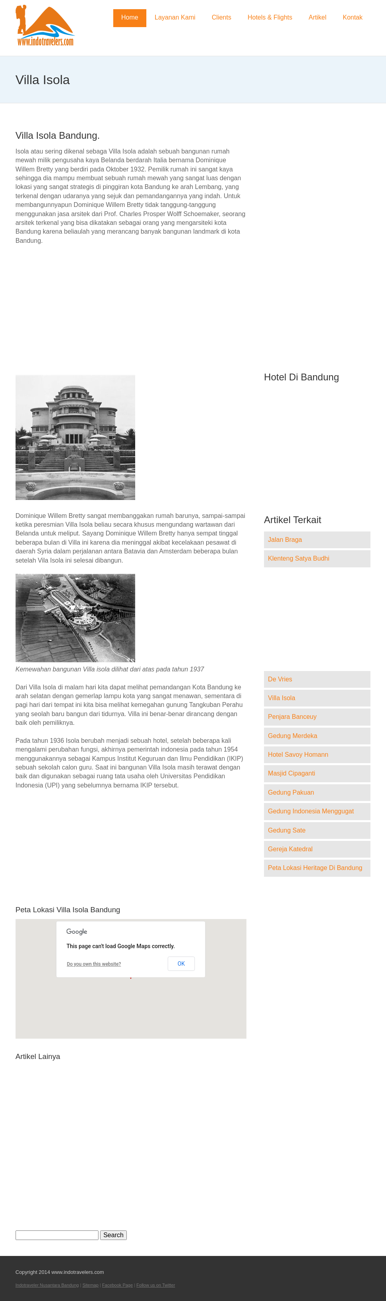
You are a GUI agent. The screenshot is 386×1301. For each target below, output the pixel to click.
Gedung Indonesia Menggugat (311, 811)
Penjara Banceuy (292, 716)
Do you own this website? (94, 964)
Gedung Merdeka (292, 735)
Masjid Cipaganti (291, 773)
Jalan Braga (285, 539)
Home (129, 17)
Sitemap (90, 1285)
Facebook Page (117, 1285)
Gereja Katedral (290, 849)
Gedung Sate (286, 830)
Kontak (352, 17)
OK (181, 963)
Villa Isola (281, 698)
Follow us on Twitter (155, 1285)
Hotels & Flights (270, 17)
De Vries (280, 679)
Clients (221, 17)
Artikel (317, 17)
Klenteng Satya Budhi (298, 558)
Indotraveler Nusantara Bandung (47, 1285)
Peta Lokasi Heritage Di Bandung (315, 867)
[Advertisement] (131, 310)
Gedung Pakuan (291, 792)
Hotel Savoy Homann (298, 754)
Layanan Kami (175, 17)
